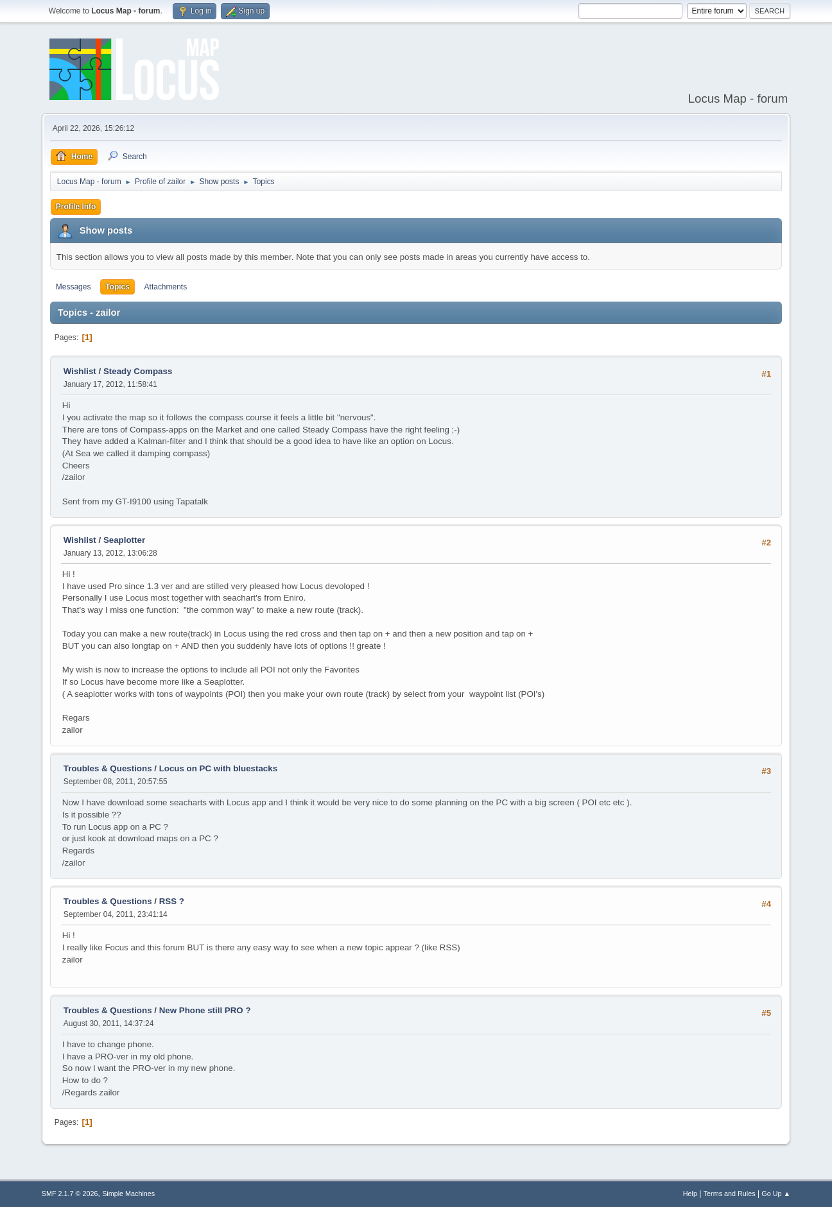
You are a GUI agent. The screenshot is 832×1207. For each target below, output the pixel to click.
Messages (73, 286)
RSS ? (171, 901)
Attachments (165, 286)
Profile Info (76, 206)
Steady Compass (137, 371)
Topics (117, 286)
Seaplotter (124, 540)
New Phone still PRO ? (205, 1010)
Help (690, 1193)
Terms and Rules (730, 1193)
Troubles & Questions (108, 768)
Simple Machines (128, 1193)
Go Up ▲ (775, 1193)
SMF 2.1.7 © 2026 (70, 1193)
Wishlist (80, 371)
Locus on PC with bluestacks (218, 768)
